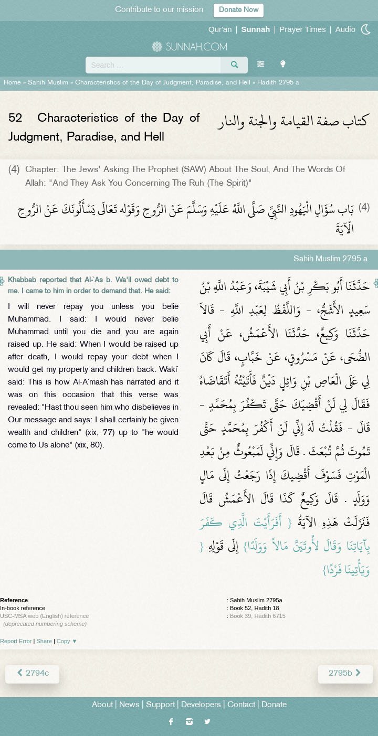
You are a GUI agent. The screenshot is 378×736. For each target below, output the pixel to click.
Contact (241, 705)
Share (44, 641)
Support (160, 705)
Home (12, 83)
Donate (274, 705)
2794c (32, 674)
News (129, 705)
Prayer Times (302, 29)
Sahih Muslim (48, 83)
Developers (201, 705)
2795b (345, 674)
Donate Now (238, 10)
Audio (345, 29)
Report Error (16, 641)
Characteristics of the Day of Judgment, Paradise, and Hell (162, 83)
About (102, 705)
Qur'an (220, 29)
